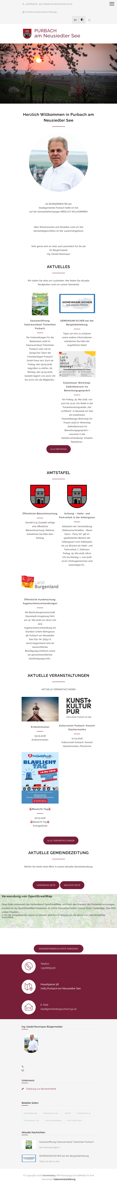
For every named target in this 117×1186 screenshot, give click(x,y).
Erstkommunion (40, 727)
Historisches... (75, 1121)
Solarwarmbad (53, 1121)
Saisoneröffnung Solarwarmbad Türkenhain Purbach (40, 324)
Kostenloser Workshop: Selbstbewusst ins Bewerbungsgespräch (77, 386)
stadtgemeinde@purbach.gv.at (57, 4)
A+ (75, 20)
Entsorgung (30, 1113)
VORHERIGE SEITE (46, 885)
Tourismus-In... (32, 1121)
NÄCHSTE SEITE (72, 885)
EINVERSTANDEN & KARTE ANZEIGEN (58, 949)
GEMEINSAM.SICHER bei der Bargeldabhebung (64, 1156)
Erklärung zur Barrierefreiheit (41, 1089)
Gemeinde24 (49, 1175)
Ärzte (68, 1113)
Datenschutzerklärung (64, 1179)
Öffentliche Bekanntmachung (40, 513)
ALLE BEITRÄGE (58, 449)
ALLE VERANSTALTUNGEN (60, 840)
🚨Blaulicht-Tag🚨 (40, 809)
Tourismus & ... (84, 1113)
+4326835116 (31, 4)
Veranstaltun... (51, 1113)
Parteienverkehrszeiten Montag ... (41, 12)
